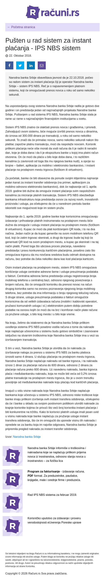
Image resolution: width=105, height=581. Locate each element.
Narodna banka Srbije (27, 436)
